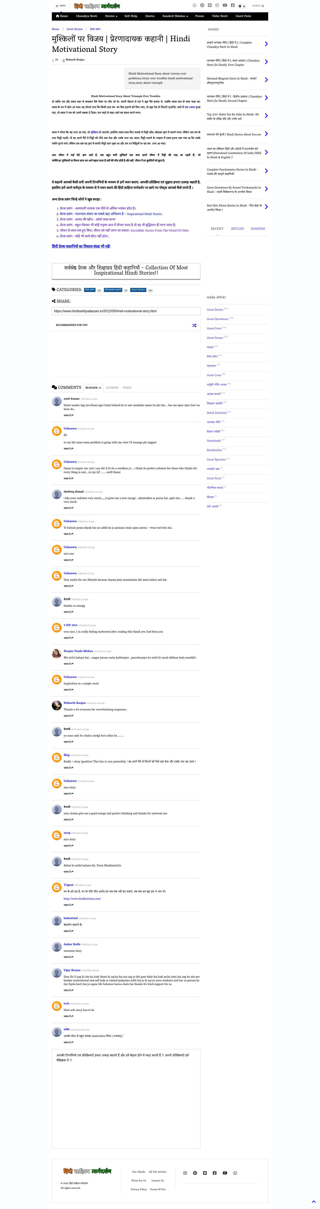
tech (66, 1004)
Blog (67, 755)
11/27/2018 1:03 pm (90, 971)
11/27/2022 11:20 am (79, 1004)
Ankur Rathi (72, 944)
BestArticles (214, 450)
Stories (111, 16)
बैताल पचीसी (213, 432)
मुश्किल (95, 132)
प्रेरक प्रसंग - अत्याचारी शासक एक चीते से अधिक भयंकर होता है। (98, 208)
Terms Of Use (158, 1189)
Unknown (70, 429)
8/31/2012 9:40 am (86, 429)
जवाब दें (68, 415)
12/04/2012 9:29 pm (93, 492)
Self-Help (131, 16)
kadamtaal (71, 918)
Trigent (69, 885)
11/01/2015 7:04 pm (79, 859)
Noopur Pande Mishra (78, 651)
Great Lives (214, 375)
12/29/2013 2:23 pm (79, 756)
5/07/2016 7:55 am (83, 885)
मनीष (66, 1030)
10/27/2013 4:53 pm (80, 730)
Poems (199, 16)
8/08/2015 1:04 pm (79, 833)
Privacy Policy (139, 1189)
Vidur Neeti (220, 16)
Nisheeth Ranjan (75, 703)
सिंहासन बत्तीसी (214, 404)
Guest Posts (243, 16)
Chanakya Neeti (86, 16)
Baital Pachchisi (217, 413)
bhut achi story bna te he (79, 1010)
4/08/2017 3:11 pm (89, 945)
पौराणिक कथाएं (215, 488)
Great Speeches (216, 460)
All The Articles (158, 1172)
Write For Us (138, 1181)
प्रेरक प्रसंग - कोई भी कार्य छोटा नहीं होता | (84, 236)
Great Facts (214, 478)
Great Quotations (217, 319)
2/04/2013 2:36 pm (86, 548)
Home (62, 16)
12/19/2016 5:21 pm (87, 919)
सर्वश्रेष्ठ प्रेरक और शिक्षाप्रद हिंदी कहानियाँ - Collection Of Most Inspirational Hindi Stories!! (126, 271)
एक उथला (190, 107)
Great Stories (75, 29)
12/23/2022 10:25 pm (79, 1030)
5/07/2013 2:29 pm (79, 600)
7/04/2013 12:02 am (95, 703)
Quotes (149, 16)
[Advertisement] (86, 77)
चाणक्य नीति (213, 422)
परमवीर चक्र (213, 469)
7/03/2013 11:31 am (86, 678)
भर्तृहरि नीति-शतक (217, 385)
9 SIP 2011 (71, 625)
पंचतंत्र (210, 347)
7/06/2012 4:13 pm (89, 399)
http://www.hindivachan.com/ (82, 899)
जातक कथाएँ (214, 394)
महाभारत (211, 366)
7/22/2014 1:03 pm (79, 807)
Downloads (214, 441)
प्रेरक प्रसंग (95, 29)
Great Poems (215, 338)
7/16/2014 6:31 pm (86, 781)
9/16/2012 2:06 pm (86, 462)
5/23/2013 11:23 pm (102, 652)
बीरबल (210, 497)
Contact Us (158, 1181)
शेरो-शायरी (212, 507)
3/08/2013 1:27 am (86, 574)
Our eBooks (138, 1172)
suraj (67, 833)
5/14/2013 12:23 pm (87, 626)
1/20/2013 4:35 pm (86, 522)
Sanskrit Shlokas (175, 16)
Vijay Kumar (72, 970)
